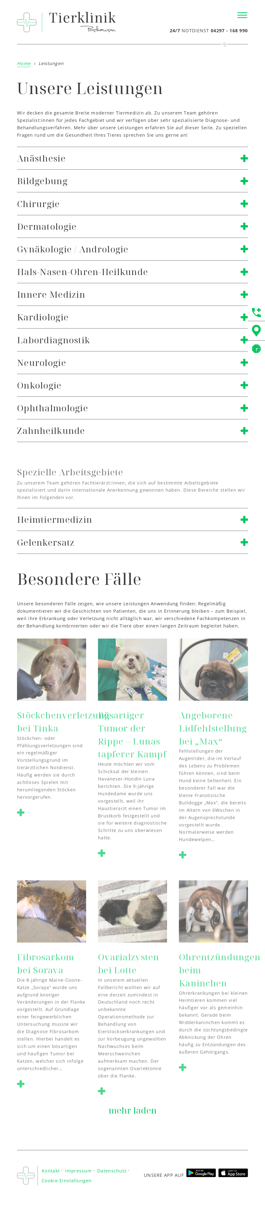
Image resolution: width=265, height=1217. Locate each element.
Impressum (78, 1171)
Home (24, 63)
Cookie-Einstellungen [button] (67, 1181)
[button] (20, 814)
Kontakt (51, 1171)
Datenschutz (111, 1171)
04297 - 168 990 (229, 30)
